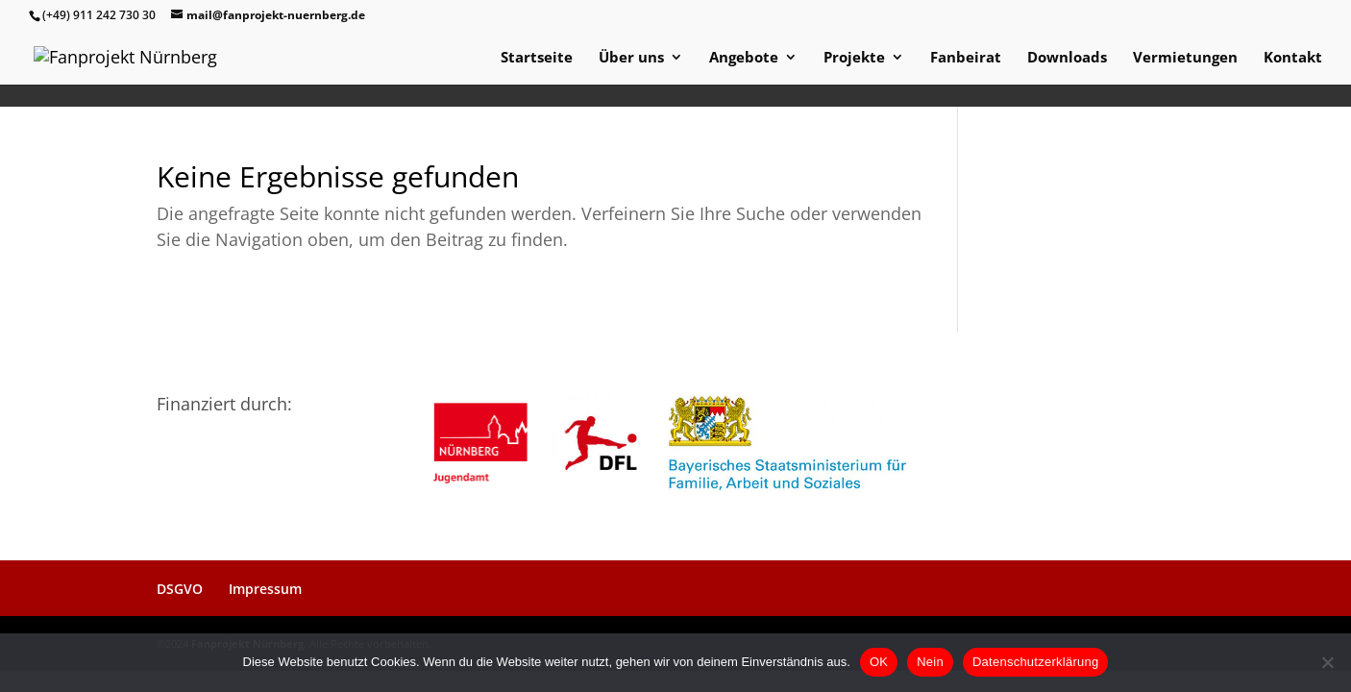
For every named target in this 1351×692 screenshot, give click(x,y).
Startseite (537, 58)
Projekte (854, 58)
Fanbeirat (965, 58)
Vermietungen (1185, 58)
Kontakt (1293, 58)
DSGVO (180, 589)
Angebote (743, 58)
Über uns (631, 58)
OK (879, 662)
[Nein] (1327, 662)
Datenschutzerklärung (1035, 662)
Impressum (265, 589)
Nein (930, 662)
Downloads (1067, 58)
